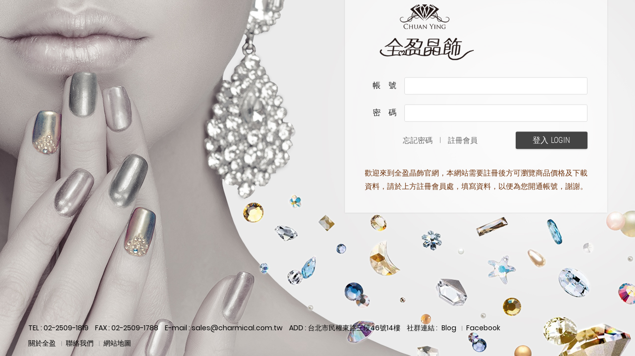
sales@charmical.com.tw (237, 328)
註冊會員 (463, 140)
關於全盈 (42, 343)
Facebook (483, 328)
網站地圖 (117, 343)
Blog (448, 328)
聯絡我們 (80, 343)
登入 (551, 140)
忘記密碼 (418, 140)
